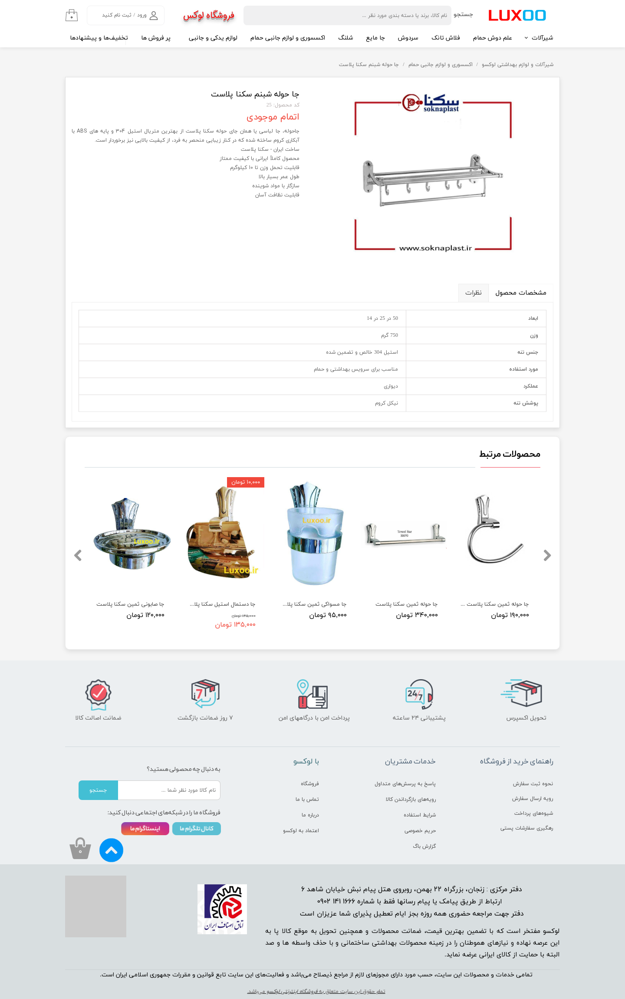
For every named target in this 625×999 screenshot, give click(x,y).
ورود (142, 15)
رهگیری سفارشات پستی (526, 828)
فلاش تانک (445, 38)
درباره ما (310, 815)
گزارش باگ (424, 846)
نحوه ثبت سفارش (533, 783)
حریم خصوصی (420, 830)
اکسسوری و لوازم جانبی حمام (287, 38)
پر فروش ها (156, 38)
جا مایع (375, 38)
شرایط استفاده (420, 815)
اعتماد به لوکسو (301, 830)
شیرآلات (542, 38)
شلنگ (345, 38)
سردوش (408, 38)
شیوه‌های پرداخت (533, 813)
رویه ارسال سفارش (532, 798)
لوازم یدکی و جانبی (213, 38)
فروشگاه (310, 783)
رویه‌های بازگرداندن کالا (411, 799)
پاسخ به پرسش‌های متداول (405, 783)
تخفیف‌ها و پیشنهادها (99, 38)
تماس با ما (307, 799)
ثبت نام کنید (117, 15)
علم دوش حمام (492, 38)
